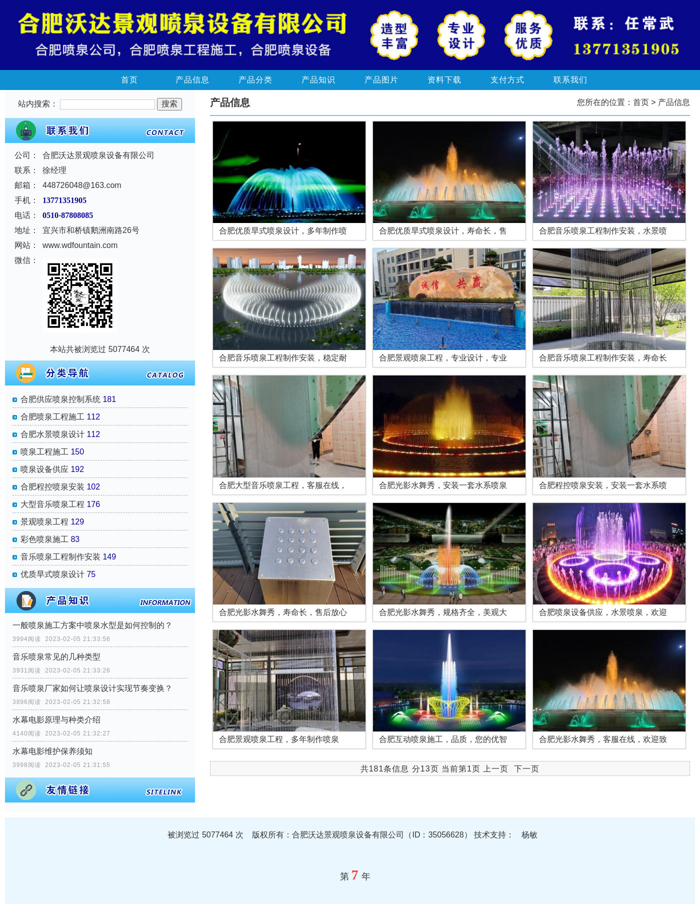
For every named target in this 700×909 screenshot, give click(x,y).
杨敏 (530, 834)
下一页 (527, 768)
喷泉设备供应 (44, 469)
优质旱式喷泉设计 (52, 574)
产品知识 (319, 80)
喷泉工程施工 (44, 452)
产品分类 (255, 80)
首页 (129, 80)
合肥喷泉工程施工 (52, 416)
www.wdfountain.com (80, 245)
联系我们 (571, 80)
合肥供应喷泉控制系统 (60, 399)
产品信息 (193, 80)
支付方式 (507, 80)
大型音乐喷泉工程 (52, 504)
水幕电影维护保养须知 (52, 751)
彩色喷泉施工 (44, 539)
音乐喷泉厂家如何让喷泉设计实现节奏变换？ (92, 688)
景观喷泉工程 (44, 522)
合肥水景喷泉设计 (52, 434)
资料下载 (445, 80)
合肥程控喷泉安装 (52, 486)
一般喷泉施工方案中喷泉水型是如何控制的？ (92, 625)
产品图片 (381, 80)
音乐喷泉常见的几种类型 (56, 656)
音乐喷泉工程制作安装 (60, 556)
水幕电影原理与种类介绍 (56, 720)
